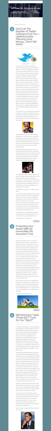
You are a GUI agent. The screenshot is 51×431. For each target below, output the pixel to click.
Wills (39, 48)
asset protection (34, 46)
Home (12, 24)
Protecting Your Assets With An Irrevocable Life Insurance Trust (24, 230)
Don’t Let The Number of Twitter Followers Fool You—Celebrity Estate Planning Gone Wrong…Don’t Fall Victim (28, 36)
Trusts (36, 48)
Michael (21, 46)
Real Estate (30, 48)
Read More (36, 221)
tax (33, 48)
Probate (26, 48)
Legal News (22, 48)
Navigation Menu (25, 19)
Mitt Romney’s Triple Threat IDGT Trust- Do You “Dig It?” (27, 317)
